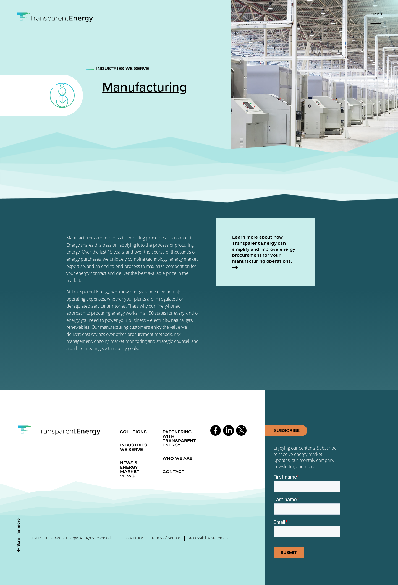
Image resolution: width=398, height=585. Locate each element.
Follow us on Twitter (241, 430)
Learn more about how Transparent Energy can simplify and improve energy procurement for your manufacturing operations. (263, 249)
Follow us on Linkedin (228, 430)
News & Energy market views (129, 469)
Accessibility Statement (209, 537)
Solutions (133, 431)
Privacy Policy (131, 537)
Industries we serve (133, 447)
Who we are (177, 458)
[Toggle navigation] (375, 22)
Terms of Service (165, 537)
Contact (173, 471)
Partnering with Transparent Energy (179, 438)
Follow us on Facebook (215, 430)
